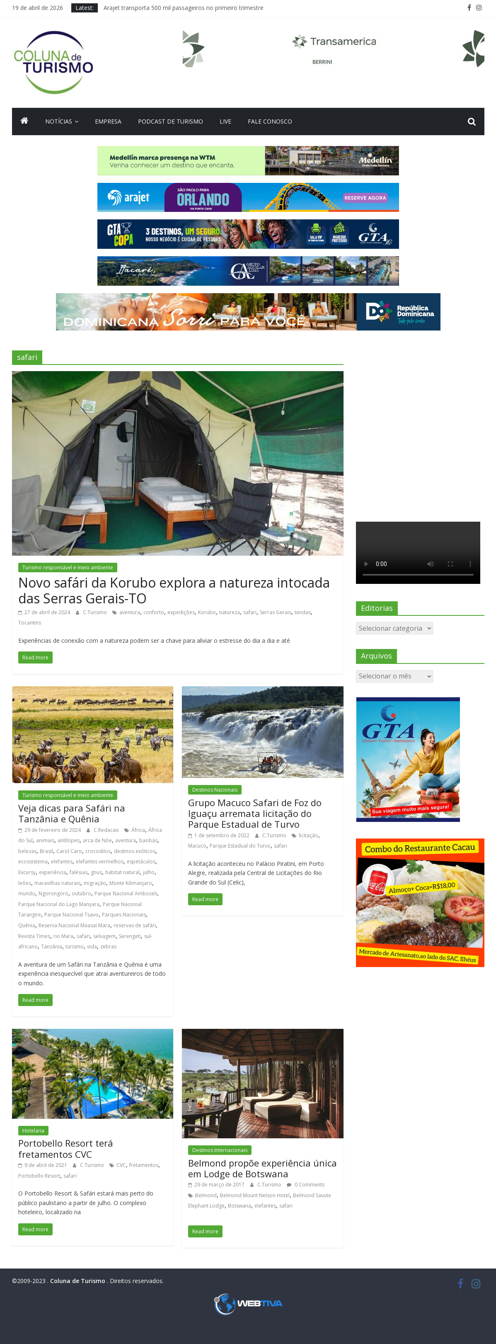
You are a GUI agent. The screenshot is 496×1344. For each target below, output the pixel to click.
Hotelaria (33, 1130)
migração (95, 883)
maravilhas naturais (57, 883)
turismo (74, 946)
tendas (303, 612)
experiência (52, 872)
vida (92, 946)
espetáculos (141, 861)
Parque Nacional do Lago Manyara (58, 904)
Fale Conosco (270, 121)
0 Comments (305, 1184)
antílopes (69, 840)
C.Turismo (95, 612)
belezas (27, 851)
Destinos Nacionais (214, 789)
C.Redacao (107, 830)
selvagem (104, 936)
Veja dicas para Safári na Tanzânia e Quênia (71, 813)
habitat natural (122, 872)
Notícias (58, 121)
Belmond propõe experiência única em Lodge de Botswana (262, 1168)
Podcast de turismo (170, 121)
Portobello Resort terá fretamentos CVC (65, 1148)
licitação (308, 835)
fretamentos (143, 1165)
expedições (181, 612)
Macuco (197, 845)
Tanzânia (51, 946)
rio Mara (63, 936)
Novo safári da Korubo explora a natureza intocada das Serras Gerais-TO (174, 590)
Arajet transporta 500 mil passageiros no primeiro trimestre (184, 8)
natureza (229, 612)
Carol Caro (69, 851)
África (138, 830)
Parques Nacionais (124, 914)
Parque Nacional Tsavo (71, 914)
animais (45, 840)
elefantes (62, 861)
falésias (78, 872)
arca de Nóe (97, 840)
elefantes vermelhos (99, 861)
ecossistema (33, 861)
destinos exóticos (134, 851)
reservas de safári (135, 925)
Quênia (26, 925)
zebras (108, 946)
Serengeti (130, 936)
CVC (121, 1165)
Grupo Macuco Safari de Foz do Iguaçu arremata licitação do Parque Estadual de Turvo (255, 813)
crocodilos (98, 851)
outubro (81, 893)
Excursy (27, 872)
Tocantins (29, 622)
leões (24, 883)
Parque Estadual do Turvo (240, 845)
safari (249, 612)
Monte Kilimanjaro (130, 883)
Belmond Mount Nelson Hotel (255, 1195)
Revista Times (34, 936)
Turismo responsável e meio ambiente (67, 567)
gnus (96, 872)
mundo (26, 893)
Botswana (239, 1205)
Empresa (108, 121)
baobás (148, 840)
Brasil (46, 851)
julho (149, 872)
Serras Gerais (275, 612)
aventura (129, 612)
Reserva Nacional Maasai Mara (74, 925)
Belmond (206, 1195)
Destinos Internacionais (219, 1150)
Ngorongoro (53, 893)
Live (225, 121)
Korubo (207, 612)
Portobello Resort (39, 1175)
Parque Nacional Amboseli (125, 893)
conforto (153, 612)
